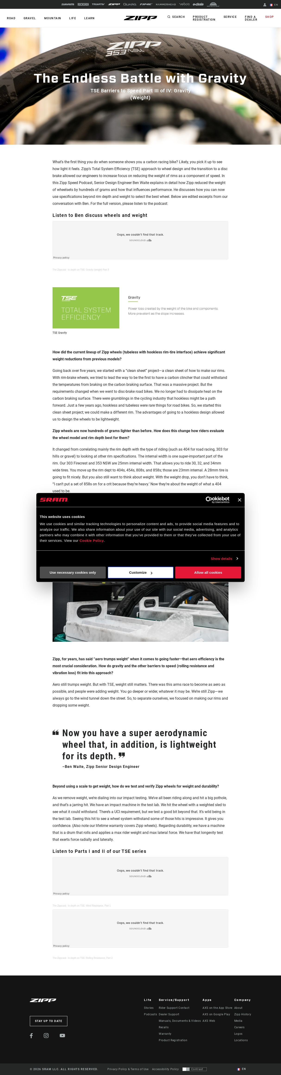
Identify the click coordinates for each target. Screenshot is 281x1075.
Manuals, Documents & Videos (180, 1020)
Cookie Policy (91, 540)
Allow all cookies (208, 572)
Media (238, 1020)
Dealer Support (169, 1014)
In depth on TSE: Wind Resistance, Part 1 (89, 905)
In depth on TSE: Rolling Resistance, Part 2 (90, 958)
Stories (148, 1008)
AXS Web (209, 1020)
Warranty (165, 1033)
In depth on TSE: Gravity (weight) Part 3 (88, 269)
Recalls (164, 1027)
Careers (239, 1027)
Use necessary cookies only (73, 572)
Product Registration (205, 18)
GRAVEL (29, 18)
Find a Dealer (251, 18)
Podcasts (150, 1014)
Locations (241, 1040)
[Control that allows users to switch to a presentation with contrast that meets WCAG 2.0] (194, 1069)
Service (230, 17)
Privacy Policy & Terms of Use (128, 1069)
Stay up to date (48, 1021)
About (238, 1008)
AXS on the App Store (217, 1008)
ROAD (11, 18)
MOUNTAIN (52, 18)
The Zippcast (59, 269)
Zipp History (242, 1014)
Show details (221, 559)
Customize (140, 572)
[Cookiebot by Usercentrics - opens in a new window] (209, 499)
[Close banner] (239, 500)
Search (179, 17)
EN (274, 5)
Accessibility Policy (165, 1069)
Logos (238, 1033)
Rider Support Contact (174, 1008)
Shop (269, 17)
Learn (89, 18)
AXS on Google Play (216, 1014)
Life (72, 18)
